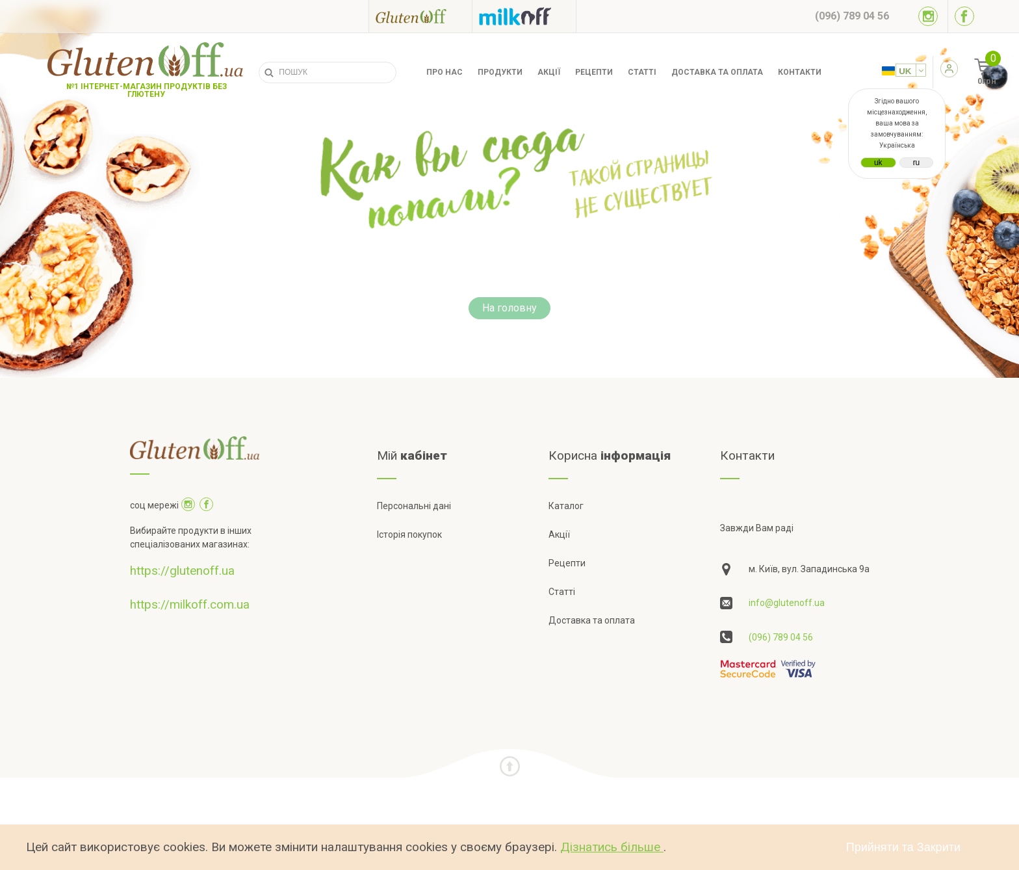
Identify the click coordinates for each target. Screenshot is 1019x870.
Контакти (799, 72)
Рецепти (594, 72)
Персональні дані (414, 506)
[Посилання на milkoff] (524, 16)
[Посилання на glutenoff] (420, 16)
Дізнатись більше (612, 846)
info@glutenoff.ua (787, 603)
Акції (548, 72)
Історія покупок (409, 534)
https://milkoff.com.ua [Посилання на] (190, 604)
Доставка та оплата (717, 72)
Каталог (566, 506)
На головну (509, 308)
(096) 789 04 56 (781, 637)
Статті (642, 72)
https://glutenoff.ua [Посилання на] (182, 570)
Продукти (500, 72)
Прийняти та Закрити (903, 847)
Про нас (444, 72)
